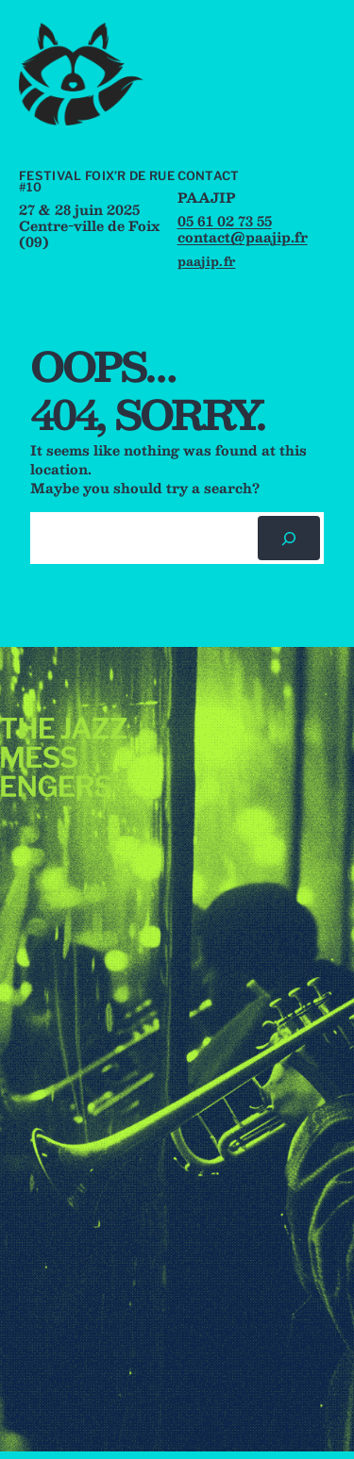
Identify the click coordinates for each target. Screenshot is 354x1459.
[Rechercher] (289, 538)
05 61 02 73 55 (224, 220)
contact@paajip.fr (242, 236)
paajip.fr (206, 261)
